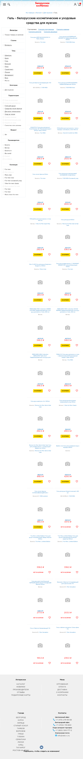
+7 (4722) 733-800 (62, 725)
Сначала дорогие (35, 31)
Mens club (7, 175)
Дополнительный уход (13, 120)
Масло (7, 80)
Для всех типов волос (13, 111)
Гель (6, 61)
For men (7, 169)
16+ (5, 134)
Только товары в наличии (13, 34)
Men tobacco (8, 172)
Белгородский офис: (62, 722)
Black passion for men (11, 186)
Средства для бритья (12, 103)
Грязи (21, 734)
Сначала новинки (63, 29)
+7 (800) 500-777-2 (62, 730)
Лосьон (7, 72)
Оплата (62, 687)
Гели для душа (10, 105)
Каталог (21, 684)
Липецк (20, 723)
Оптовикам (62, 684)
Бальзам (8, 64)
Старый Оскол (21, 725)
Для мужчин (8, 90)
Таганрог (20, 747)
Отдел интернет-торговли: (62, 727)
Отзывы (21, 692)
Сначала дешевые (50, 31)
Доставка (62, 689)
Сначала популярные (46, 29)
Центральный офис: (62, 717)
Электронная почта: (62, 733)
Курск (21, 720)
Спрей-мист (9, 69)
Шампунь (8, 55)
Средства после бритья (13, 108)
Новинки (20, 687)
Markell (6, 156)
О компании (62, 692)
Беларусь (8, 45)
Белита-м (7, 150)
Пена (6, 66)
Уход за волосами (11, 100)
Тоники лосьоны (10, 117)
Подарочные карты (20, 695)
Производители (21, 689)
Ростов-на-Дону (21, 750)
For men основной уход (12, 180)
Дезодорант (9, 75)
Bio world (7, 153)
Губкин (20, 736)
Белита (6, 145)
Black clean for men (10, 194)
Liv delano (7, 159)
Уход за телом (10, 114)
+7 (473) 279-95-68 (62, 720)
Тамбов (21, 728)
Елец (20, 745)
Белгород (21, 717)
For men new (8, 177)
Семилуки (21, 739)
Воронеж (20, 731)
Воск (6, 78)
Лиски (21, 742)
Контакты (62, 695)
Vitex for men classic (11, 183)
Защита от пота (10, 122)
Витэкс (6, 148)
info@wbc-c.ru (62, 735)
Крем (7, 58)
